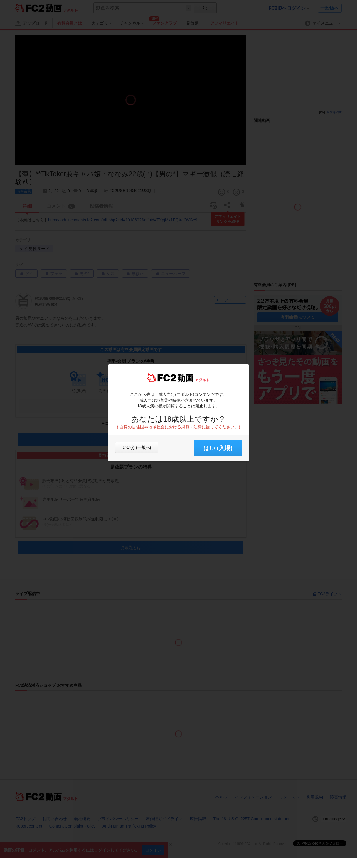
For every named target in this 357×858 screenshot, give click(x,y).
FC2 (161, 377)
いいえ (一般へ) (136, 447)
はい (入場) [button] (218, 448)
